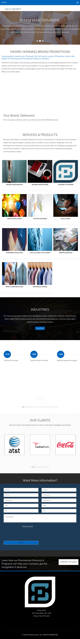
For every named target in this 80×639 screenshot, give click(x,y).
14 (46, 406)
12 (42, 406)
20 (57, 406)
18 (53, 406)
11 (40, 406)
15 (48, 406)
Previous (37, 398)
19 (55, 406)
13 (44, 406)
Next (42, 398)
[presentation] (19, 532)
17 (51, 406)
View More (40, 328)
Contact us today (68, 562)
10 (38, 406)
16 (50, 406)
